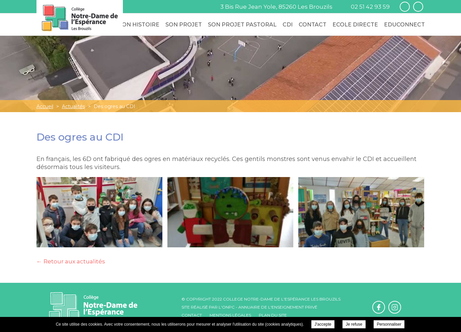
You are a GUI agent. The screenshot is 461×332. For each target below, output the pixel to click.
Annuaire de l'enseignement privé (277, 307)
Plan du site (273, 315)
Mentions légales (230, 315)
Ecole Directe (355, 24)
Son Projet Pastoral (242, 24)
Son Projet (183, 24)
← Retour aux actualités (70, 261)
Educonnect (404, 24)
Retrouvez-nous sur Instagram (418, 7)
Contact (312, 24)
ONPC (228, 307)
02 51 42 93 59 (370, 6)
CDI (288, 24)
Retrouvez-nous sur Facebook (405, 7)
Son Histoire (139, 24)
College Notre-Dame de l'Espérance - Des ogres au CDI (79, 17)
